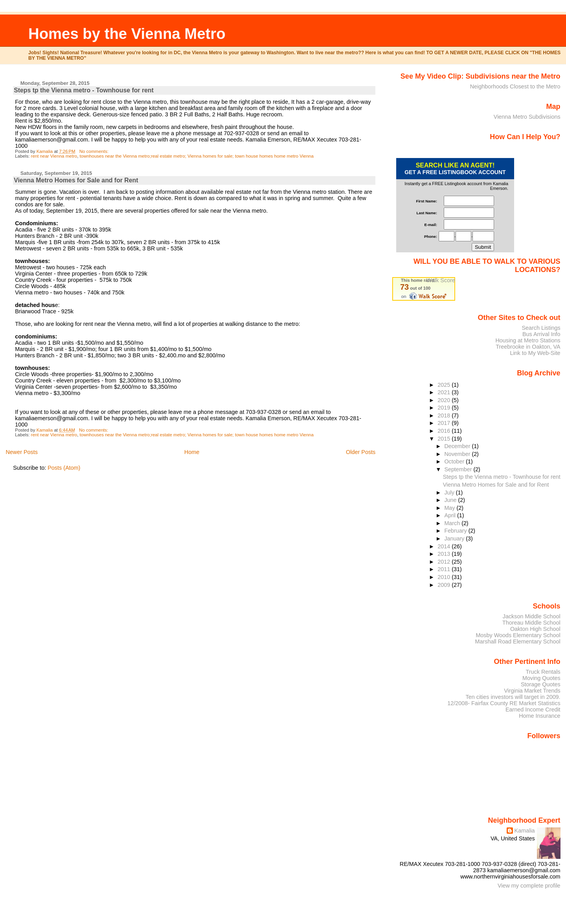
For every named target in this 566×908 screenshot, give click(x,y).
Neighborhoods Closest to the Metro (515, 86)
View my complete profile (529, 885)
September (458, 469)
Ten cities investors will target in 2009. (513, 697)
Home (191, 452)
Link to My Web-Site (535, 353)
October (455, 461)
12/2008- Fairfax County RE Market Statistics (503, 703)
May (450, 508)
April (450, 515)
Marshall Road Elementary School (517, 641)
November (458, 454)
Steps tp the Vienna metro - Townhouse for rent (84, 90)
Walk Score (440, 280)
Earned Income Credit (532, 709)
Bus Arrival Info (541, 334)
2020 (444, 400)
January (455, 538)
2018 (444, 415)
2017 (444, 423)
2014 (444, 546)
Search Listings (541, 328)
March (452, 523)
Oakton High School (535, 629)
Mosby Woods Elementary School (518, 635)
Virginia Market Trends (532, 690)
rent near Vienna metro (54, 156)
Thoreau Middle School (531, 622)
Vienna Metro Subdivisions (527, 117)
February (456, 531)
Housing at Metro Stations (527, 340)
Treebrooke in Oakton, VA (528, 347)
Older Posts (360, 452)
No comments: (94, 151)
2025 (444, 385)
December (458, 446)
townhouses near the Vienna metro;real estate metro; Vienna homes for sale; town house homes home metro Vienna (197, 156)
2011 (444, 569)
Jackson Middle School (531, 616)
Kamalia (525, 830)
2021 (444, 392)
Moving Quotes (541, 678)
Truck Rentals (543, 672)
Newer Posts (22, 452)
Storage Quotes (540, 684)
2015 (444, 439)
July (450, 492)
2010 (444, 577)
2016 (444, 431)
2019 (444, 407)
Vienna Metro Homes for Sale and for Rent (76, 180)
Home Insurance (539, 716)
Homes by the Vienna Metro (127, 33)
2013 (444, 554)
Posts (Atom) (64, 468)
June (451, 500)
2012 (444, 562)
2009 (444, 585)
